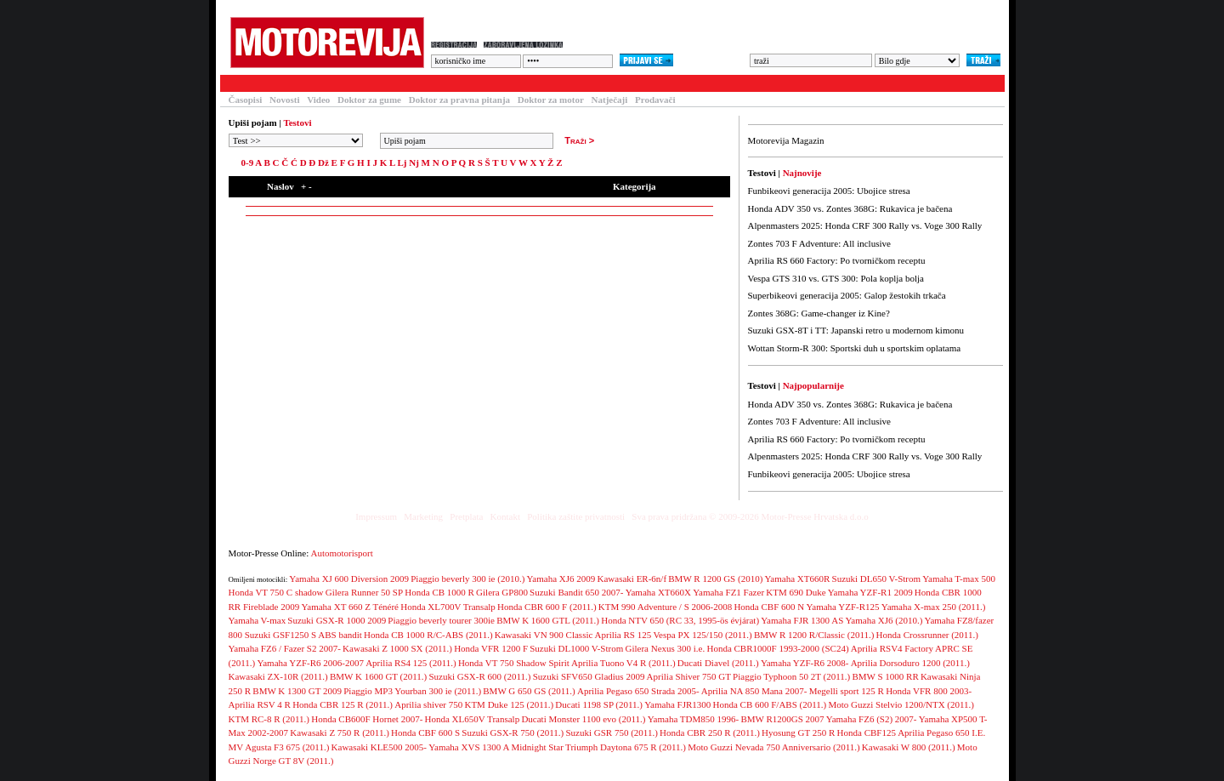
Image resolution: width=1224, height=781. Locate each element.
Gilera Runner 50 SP (364, 592)
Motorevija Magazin (786, 140)
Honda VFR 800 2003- (929, 691)
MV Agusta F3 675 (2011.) (279, 747)
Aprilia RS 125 (623, 635)
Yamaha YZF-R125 (842, 606)
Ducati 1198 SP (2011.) (599, 704)
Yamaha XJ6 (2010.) (883, 620)
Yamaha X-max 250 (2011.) (933, 606)
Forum (444, 83)
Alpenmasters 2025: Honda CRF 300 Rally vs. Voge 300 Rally (865, 225)
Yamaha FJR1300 (677, 704)
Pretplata (466, 516)
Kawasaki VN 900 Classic (544, 635)
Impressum (376, 516)
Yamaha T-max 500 (958, 578)
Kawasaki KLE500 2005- (379, 747)
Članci (294, 83)
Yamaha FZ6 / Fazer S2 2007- (285, 648)
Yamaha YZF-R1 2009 (870, 592)
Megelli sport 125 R (846, 691)
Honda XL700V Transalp (448, 606)
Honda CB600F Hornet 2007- (366, 719)
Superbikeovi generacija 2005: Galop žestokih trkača (847, 295)
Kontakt (505, 516)
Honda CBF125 (866, 732)
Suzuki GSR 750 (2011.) (611, 732)
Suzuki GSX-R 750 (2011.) (513, 732)
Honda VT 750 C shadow (276, 592)
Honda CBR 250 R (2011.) (710, 732)
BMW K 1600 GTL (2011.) (547, 620)
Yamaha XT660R (797, 578)
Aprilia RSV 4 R (260, 704)
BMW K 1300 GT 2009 (297, 691)
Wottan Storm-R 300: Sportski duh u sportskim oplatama (854, 348)
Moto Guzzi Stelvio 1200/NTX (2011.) (901, 704)
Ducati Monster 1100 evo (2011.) (583, 719)
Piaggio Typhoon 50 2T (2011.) (791, 676)
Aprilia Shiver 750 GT (689, 676)
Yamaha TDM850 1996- (693, 719)
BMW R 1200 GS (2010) (715, 578)
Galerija (500, 83)
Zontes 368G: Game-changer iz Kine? (819, 313)
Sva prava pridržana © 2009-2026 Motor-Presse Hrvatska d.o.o (750, 516)
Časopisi (246, 99)
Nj (414, 162)
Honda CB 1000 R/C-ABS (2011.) (428, 635)
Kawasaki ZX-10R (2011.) (278, 676)
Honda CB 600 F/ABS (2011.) (769, 704)
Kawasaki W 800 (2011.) (908, 747)
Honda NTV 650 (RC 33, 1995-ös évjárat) (680, 620)
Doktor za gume (369, 99)
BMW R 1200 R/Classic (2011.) (814, 635)
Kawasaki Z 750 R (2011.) (339, 732)
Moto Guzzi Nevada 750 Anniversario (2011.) (773, 747)
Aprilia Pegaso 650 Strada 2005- (638, 691)
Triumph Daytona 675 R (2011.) (625, 747)
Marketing (423, 516)
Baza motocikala (369, 83)
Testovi (240, 83)
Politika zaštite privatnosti (576, 516)
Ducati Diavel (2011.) (718, 663)
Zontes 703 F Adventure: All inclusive (819, 243)
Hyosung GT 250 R (798, 732)
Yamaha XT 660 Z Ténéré (350, 606)
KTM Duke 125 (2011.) (508, 704)
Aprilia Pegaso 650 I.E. (941, 732)
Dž (323, 162)
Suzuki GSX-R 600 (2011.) (480, 676)
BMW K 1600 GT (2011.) (378, 676)
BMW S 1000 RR (885, 676)
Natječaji (610, 99)
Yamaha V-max (257, 620)
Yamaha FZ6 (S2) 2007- (871, 719)
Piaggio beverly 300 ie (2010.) (467, 578)
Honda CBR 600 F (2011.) (547, 606)
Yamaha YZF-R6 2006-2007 (310, 663)
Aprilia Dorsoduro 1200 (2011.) (910, 663)
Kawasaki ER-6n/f (632, 578)
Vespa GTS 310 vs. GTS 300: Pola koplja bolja (836, 278)
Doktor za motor (551, 99)
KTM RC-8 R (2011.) (269, 719)
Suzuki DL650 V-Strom (876, 578)
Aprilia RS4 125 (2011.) (411, 663)
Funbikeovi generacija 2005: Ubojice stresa (829, 190)
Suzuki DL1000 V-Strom (576, 648)
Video (318, 99)
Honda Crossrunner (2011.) (927, 635)
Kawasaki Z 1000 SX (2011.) (397, 648)
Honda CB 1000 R (439, 592)
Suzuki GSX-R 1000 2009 (336, 620)
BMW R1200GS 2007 (782, 719)
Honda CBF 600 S (425, 732)
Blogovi (560, 83)
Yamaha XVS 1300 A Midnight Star (496, 747)
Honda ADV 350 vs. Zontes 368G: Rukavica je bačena (850, 208)
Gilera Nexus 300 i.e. (665, 648)
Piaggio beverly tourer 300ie (441, 620)
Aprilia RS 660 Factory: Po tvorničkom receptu (837, 260)
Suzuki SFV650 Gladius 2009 (589, 676)
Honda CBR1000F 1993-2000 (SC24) (777, 648)
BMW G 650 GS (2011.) (529, 691)
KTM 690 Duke (795, 592)
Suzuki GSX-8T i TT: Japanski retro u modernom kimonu (856, 330)
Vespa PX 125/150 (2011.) (702, 635)
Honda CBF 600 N (769, 606)
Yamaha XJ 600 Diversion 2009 (349, 578)
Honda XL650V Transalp (472, 719)
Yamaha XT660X (658, 592)
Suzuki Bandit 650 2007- (576, 592)
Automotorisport (342, 553)
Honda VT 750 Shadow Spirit (514, 663)
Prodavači (655, 99)
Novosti (284, 99)
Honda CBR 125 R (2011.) (342, 704)
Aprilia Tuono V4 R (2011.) (623, 663)
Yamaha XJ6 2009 (561, 578)
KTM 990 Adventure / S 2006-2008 (665, 606)
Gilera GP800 (502, 592)
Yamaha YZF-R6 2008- (805, 663)
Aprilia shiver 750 (428, 704)
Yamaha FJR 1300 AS (802, 620)
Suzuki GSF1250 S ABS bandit (303, 635)
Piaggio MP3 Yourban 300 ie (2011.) (412, 691)
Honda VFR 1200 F (491, 648)
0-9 (247, 162)
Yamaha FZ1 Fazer (728, 592)
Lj (401, 162)
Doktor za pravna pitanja (459, 99)
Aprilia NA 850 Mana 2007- (754, 691)
